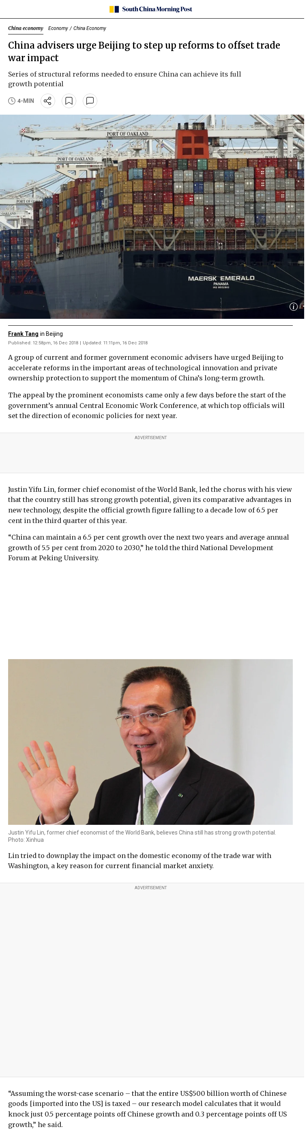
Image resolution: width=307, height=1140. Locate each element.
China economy (25, 28)
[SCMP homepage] (151, 9)
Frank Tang (23, 334)
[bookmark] (69, 101)
